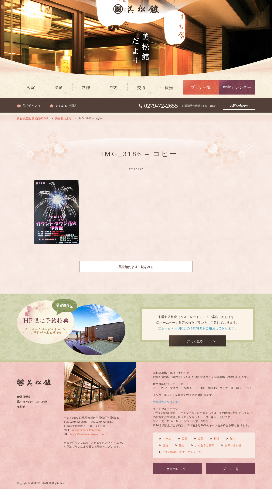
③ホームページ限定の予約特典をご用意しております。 (198, 328)
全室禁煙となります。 (167, 401)
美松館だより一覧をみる (136, 267)
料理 (86, 87)
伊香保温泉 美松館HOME (32, 118)
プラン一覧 (201, 87)
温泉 (58, 87)
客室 (31, 87)
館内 (114, 87)
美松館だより (31, 105)
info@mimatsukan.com (86, 430)
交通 (141, 87)
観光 (169, 87)
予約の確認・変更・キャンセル (182, 452)
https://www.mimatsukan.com (88, 434)
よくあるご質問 (65, 105)
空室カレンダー (237, 87)
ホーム (167, 438)
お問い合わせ (239, 105)
